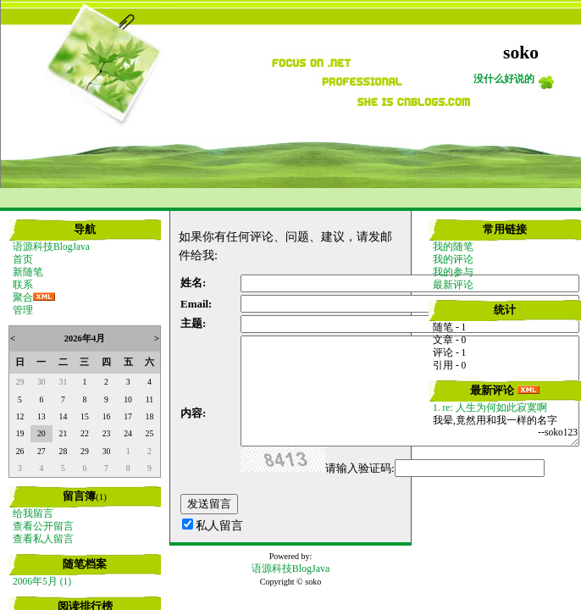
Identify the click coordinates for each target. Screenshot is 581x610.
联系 (23, 285)
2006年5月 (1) (42, 581)
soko (521, 52)
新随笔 (28, 272)
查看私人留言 (43, 539)
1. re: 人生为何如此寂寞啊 (490, 407)
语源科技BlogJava (51, 246)
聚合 (23, 297)
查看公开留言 (43, 526)
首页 (23, 259)
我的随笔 (453, 246)
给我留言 (33, 513)
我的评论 (453, 259)
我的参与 (453, 272)
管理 (23, 310)
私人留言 (219, 525)
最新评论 (453, 285)
